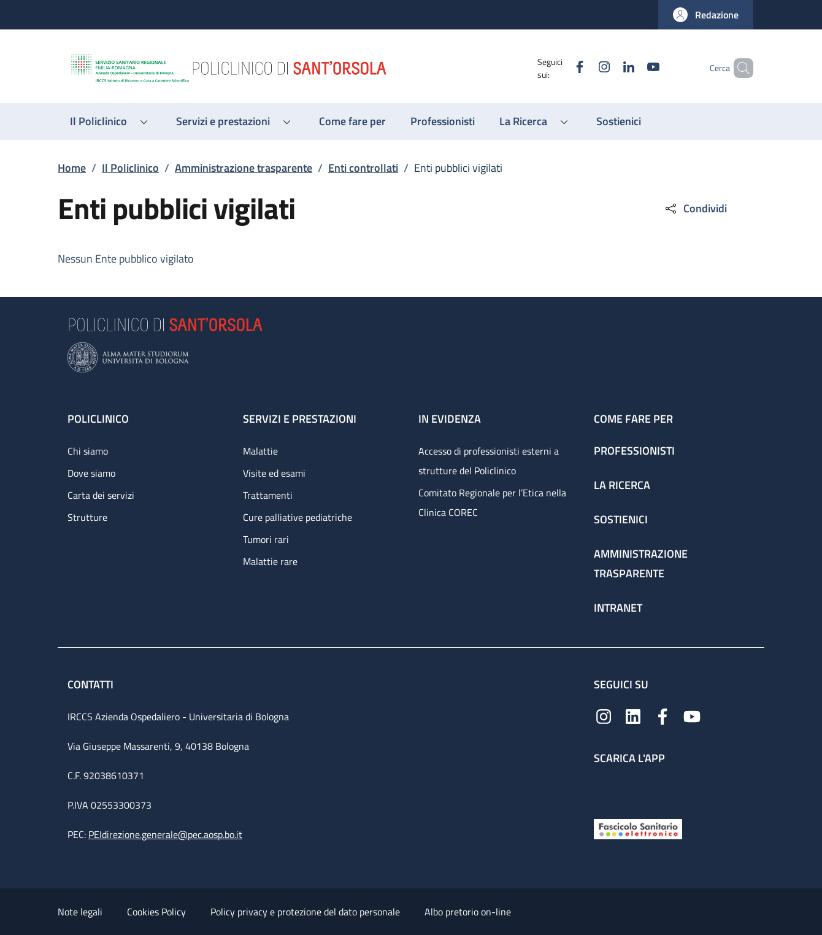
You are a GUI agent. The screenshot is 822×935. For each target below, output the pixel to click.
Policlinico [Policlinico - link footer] (98, 418)
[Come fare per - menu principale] (352, 121)
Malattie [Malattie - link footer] (260, 451)
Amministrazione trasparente (243, 168)
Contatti (91, 684)
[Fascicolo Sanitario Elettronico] (638, 828)
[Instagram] (583, 68)
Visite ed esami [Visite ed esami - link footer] (274, 473)
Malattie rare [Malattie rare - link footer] (270, 561)
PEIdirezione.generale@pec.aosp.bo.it (165, 834)
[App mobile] (603, 788)
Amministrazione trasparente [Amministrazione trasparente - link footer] (641, 563)
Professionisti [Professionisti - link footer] (634, 450)
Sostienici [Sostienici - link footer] (621, 519)
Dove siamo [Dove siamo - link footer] (91, 473)
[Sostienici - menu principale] (618, 121)
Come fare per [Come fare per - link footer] (633, 418)
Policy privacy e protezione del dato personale (305, 911)
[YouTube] (632, 68)
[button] (705, 14)
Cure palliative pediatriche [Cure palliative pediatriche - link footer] (297, 517)
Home (72, 168)
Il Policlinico (130, 168)
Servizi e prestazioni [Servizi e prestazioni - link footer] (299, 418)
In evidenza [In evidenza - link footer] (449, 418)
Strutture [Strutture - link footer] (87, 517)
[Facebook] (559, 68)
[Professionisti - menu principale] (442, 121)
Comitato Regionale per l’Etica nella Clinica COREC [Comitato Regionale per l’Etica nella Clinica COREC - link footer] (492, 502)
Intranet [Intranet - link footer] (618, 607)
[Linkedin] (608, 68)
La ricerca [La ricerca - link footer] (622, 485)
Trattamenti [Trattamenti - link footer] (268, 495)
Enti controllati (363, 168)
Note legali (80, 911)
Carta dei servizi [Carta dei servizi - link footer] (100, 495)
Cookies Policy (156, 911)
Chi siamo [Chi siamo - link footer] (87, 451)
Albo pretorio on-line (467, 911)
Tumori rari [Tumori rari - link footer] (266, 539)
